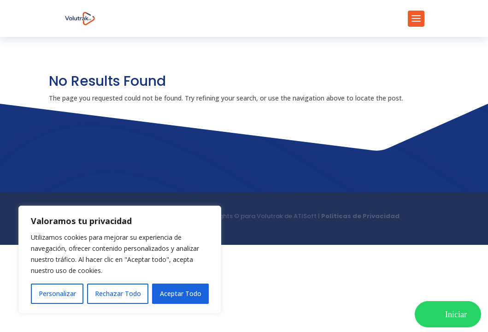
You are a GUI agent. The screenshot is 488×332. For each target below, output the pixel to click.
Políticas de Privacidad (360, 216)
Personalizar (57, 293)
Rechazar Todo (118, 293)
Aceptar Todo (180, 293)
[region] (119, 260)
